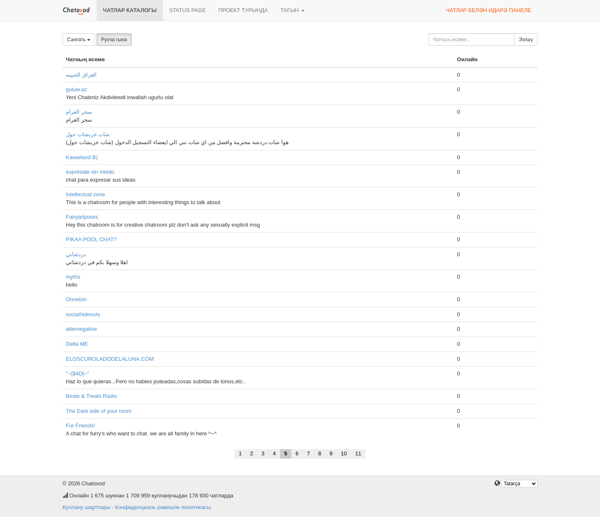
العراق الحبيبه (81, 75)
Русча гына (114, 39)
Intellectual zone (85, 194)
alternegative (81, 329)
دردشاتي (76, 254)
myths (73, 277)
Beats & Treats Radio (91, 396)
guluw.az (76, 89)
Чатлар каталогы (130, 10)
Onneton (76, 299)
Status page (187, 10)
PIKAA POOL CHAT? (91, 239)
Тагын (292, 10)
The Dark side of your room (99, 411)
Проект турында (243, 10)
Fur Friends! (80, 425)
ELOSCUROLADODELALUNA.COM (110, 359)
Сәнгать (78, 39)
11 (358, 453)
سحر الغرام (79, 112)
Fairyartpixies (82, 217)
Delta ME (77, 344)
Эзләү (526, 39)
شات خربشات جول (88, 134)
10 (344, 453)
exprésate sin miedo (90, 172)
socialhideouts (83, 314)
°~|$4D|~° (77, 373)
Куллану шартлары (86, 507)
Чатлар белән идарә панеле (488, 10)
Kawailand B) (82, 157)
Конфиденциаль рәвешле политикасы (163, 507)
